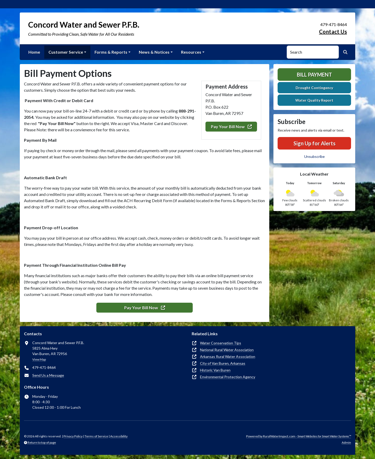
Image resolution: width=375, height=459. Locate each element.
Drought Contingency (314, 87)
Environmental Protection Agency (227, 377)
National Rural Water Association (227, 350)
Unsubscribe (314, 156)
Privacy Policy (73, 436)
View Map (39, 359)
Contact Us (333, 31)
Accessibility (119, 436)
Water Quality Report (314, 100)
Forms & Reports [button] (111, 51)
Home (34, 51)
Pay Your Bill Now (231, 126)
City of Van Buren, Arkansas (222, 363)
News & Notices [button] (154, 51)
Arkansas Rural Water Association (227, 356)
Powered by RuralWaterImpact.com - (298, 436)
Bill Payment (314, 74)
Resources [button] (191, 51)
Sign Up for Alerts (314, 143)
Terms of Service (96, 436)
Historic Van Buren (215, 370)
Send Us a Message (48, 375)
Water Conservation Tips (220, 343)
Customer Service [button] (65, 51)
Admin (346, 442)
